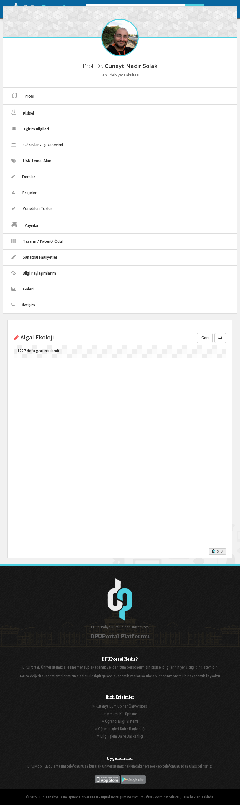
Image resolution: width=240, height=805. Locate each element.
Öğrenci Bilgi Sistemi (120, 721)
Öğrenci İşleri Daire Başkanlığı (120, 728)
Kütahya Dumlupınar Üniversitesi (120, 706)
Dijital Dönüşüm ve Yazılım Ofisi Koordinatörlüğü (140, 797)
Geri (205, 337)
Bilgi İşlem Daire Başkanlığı (120, 736)
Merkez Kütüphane (120, 713)
